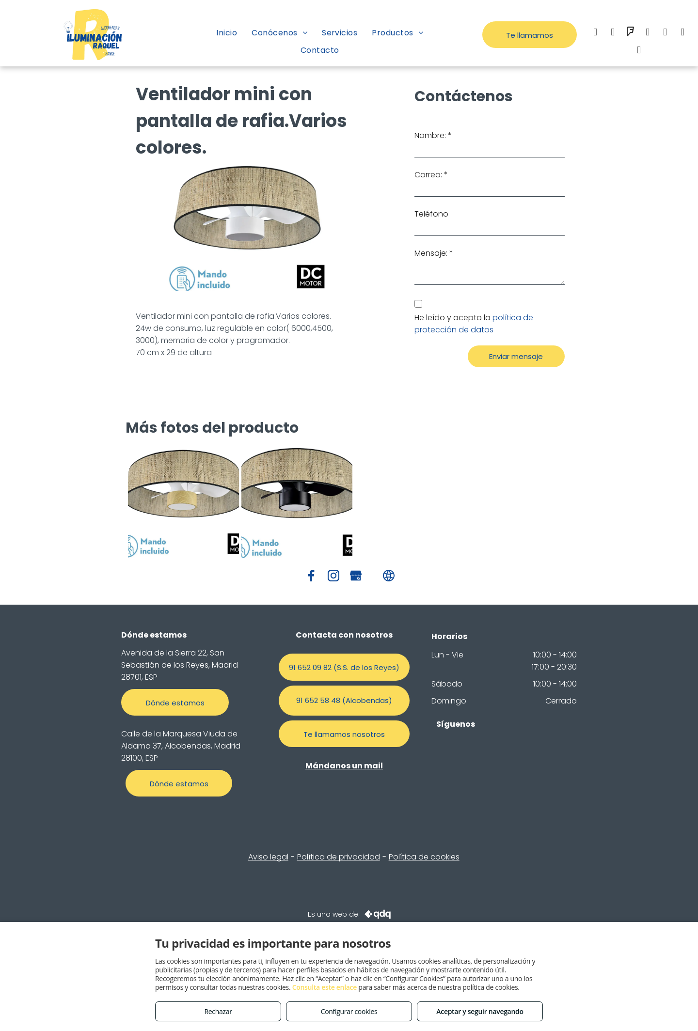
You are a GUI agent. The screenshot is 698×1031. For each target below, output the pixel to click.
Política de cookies (424, 856)
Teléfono (431, 213)
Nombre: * (433, 135)
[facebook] (595, 33)
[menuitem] (226, 32)
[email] (647, 33)
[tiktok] (639, 51)
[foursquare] (630, 33)
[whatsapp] (665, 33)
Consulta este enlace (324, 987)
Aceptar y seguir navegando (479, 1011)
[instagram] (612, 33)
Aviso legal (268, 856)
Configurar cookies (349, 1011)
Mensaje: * (433, 253)
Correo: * (431, 174)
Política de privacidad (338, 856)
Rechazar (218, 1011)
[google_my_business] (682, 33)
